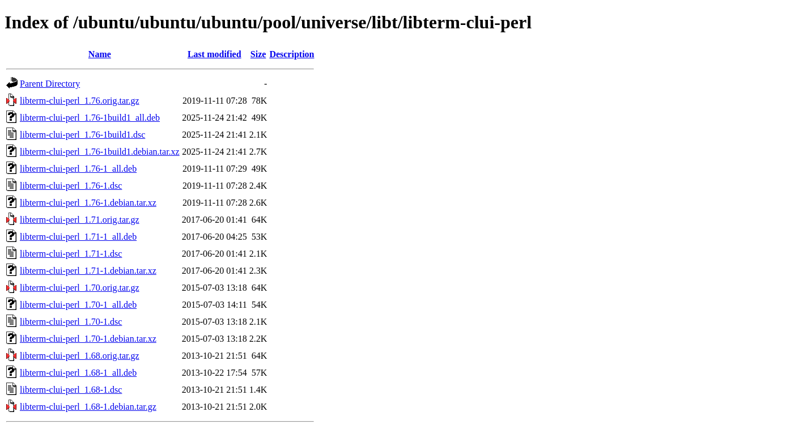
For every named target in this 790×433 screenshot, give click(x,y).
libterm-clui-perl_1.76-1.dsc (71, 185)
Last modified (214, 54)
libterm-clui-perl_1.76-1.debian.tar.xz (88, 202)
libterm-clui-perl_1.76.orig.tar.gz (79, 100)
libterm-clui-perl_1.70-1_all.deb (78, 304)
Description (291, 54)
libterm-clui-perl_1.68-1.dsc (71, 389)
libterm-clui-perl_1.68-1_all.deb (78, 372)
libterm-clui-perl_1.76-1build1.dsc (82, 134)
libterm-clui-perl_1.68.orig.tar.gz (79, 355)
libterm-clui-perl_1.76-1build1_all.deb (90, 117)
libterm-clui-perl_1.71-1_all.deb (78, 236)
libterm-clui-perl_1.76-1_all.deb (78, 168)
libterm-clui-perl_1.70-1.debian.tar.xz (88, 338)
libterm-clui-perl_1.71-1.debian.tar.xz (88, 270)
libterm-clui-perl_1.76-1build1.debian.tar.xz (100, 151)
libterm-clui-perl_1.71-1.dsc (71, 253)
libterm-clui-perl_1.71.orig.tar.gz (79, 219)
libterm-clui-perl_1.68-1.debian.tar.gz (88, 406)
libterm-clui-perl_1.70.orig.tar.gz (79, 287)
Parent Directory (50, 83)
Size (258, 54)
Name (99, 54)
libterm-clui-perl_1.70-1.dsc (71, 321)
